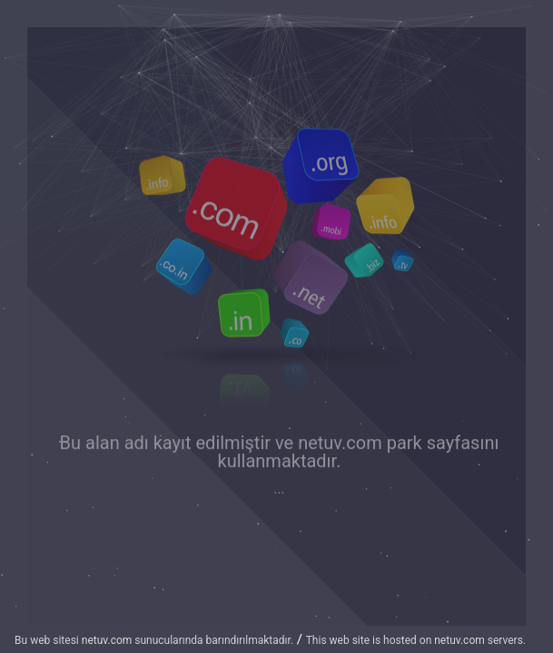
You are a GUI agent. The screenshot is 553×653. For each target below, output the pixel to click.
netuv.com (340, 443)
